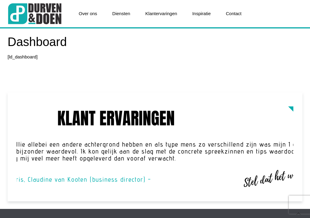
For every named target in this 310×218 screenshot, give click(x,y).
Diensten (121, 13)
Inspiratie (201, 13)
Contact (234, 13)
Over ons (88, 13)
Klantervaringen (161, 13)
